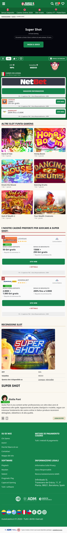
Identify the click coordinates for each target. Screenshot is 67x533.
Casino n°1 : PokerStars (56, 12)
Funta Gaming (34, 33)
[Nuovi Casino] (28, 3)
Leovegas (41, 380)
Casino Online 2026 (25, 12)
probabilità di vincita (57, 530)
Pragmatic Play (8, 478)
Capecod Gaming (9, 482)
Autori (4, 443)
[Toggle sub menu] (4, 4)
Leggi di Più (59, 418)
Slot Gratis (39, 12)
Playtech (5, 465)
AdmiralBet (50, 380)
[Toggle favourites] (63, 4)
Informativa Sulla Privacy (45, 465)
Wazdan (5, 469)
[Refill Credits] (8, 58)
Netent (4, 474)
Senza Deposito (7, 12)
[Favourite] (21, 58)
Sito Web (60, 102)
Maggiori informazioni (33, 91)
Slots (13, 16)
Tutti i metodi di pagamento (46, 440)
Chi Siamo (6, 438)
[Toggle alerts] (52, 4)
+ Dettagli (33, 267)
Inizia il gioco (33, 44)
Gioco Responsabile (43, 469)
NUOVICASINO (6, 16)
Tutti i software (8, 487)
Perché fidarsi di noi (10, 447)
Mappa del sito (8, 455)
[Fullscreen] (3, 58)
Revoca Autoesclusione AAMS (47, 474)
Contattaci (6, 451)
